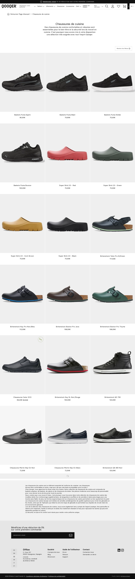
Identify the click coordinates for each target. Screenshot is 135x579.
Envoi (64, 552)
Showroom (51, 557)
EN (14, 553)
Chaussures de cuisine (42, 14)
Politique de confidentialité (56, 576)
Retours (65, 554)
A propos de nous (54, 552)
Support (65, 557)
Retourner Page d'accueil (18, 14)
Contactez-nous (88, 552)
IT (14, 562)
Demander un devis (89, 554)
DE (14, 559)
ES (14, 550)
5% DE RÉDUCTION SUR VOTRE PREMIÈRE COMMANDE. (67, 2)
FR (131, 6)
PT (14, 566)
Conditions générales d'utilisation (36, 576)
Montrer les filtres (123, 48)
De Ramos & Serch (125, 576)
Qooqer (9, 6)
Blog (49, 554)
